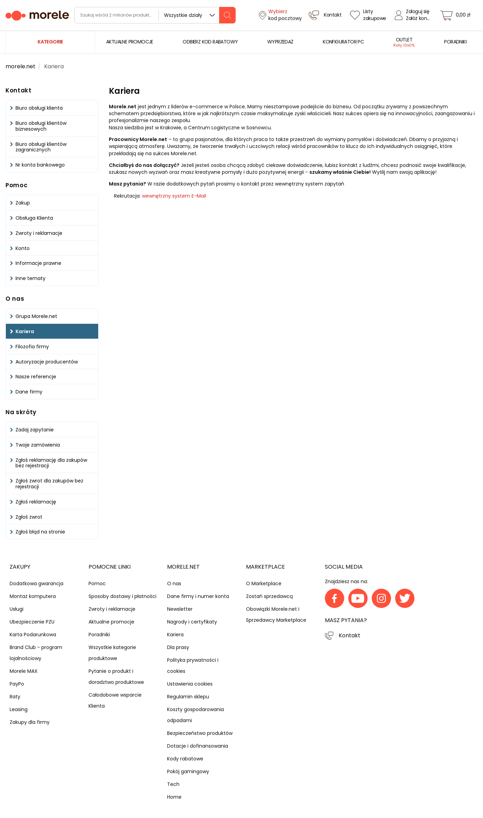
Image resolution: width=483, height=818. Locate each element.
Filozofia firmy (32, 346)
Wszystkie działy (183, 15)
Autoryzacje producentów (47, 361)
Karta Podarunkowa (33, 634)
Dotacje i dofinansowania (197, 745)
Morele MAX (24, 671)
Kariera (25, 331)
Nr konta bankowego (40, 164)
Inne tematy (30, 278)
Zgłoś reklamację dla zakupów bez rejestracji (51, 463)
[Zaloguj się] (414, 15)
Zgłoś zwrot (29, 516)
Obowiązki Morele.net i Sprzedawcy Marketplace (276, 615)
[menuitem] (130, 42)
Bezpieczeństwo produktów (200, 733)
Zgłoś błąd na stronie (40, 531)
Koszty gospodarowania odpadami (195, 715)
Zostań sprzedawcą (269, 596)
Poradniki (99, 634)
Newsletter (180, 609)
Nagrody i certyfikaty (192, 621)
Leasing (19, 709)
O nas (174, 583)
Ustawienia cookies (190, 683)
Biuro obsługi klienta (39, 107)
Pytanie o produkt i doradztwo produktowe (116, 677)
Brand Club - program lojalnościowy (36, 653)
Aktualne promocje (111, 621)
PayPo (17, 683)
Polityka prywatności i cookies (192, 666)
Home (174, 797)
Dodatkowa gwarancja (36, 583)
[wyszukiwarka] (155, 15)
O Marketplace (263, 583)
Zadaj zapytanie (35, 429)
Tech (173, 784)
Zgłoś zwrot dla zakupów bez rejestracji (49, 483)
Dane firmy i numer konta (198, 596)
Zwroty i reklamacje (39, 233)
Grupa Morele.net (36, 316)
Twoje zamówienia (38, 444)
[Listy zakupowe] (369, 15)
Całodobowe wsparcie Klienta (115, 700)
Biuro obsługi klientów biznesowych (41, 126)
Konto (23, 248)
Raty (15, 696)
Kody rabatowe (185, 758)
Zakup (23, 202)
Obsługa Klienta (34, 218)
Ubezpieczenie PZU (32, 621)
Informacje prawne (38, 263)
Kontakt (349, 635)
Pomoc (97, 583)
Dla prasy (178, 647)
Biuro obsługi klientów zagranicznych (41, 147)
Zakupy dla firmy (30, 722)
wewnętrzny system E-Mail (174, 195)
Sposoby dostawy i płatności (122, 596)
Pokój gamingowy (188, 771)
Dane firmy (29, 391)
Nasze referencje (36, 376)
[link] (130, 42)
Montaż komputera (33, 596)
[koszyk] (457, 15)
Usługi (16, 609)
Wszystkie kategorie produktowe (112, 653)
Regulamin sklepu (188, 696)
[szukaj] (227, 15)
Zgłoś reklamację (36, 501)
